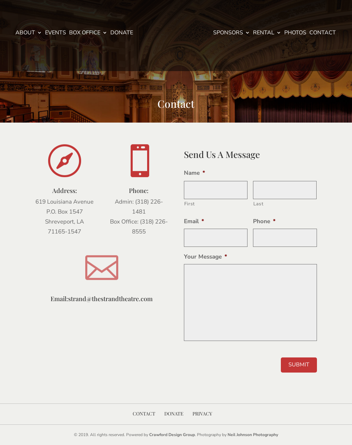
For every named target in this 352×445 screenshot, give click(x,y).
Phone (264, 221)
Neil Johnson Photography (253, 434)
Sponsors (228, 33)
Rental (263, 33)
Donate (121, 33)
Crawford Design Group (172, 434)
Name (194, 173)
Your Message (205, 257)
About (25, 33)
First (189, 204)
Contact (322, 33)
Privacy (202, 413)
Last (258, 204)
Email (194, 221)
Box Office (84, 33)
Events (55, 33)
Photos (295, 33)
